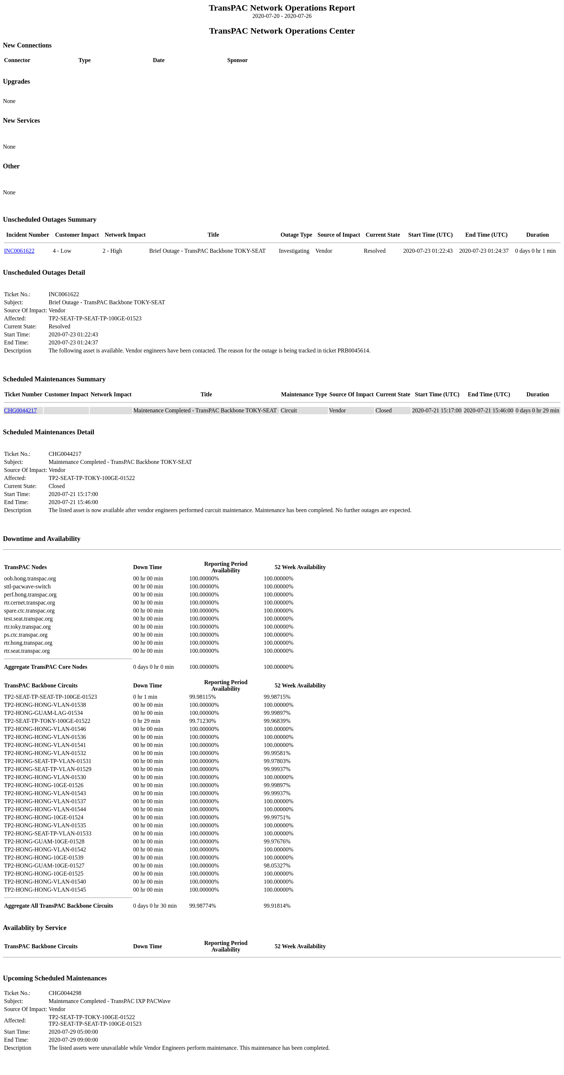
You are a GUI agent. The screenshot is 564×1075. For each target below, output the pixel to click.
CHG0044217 (20, 410)
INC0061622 (19, 251)
